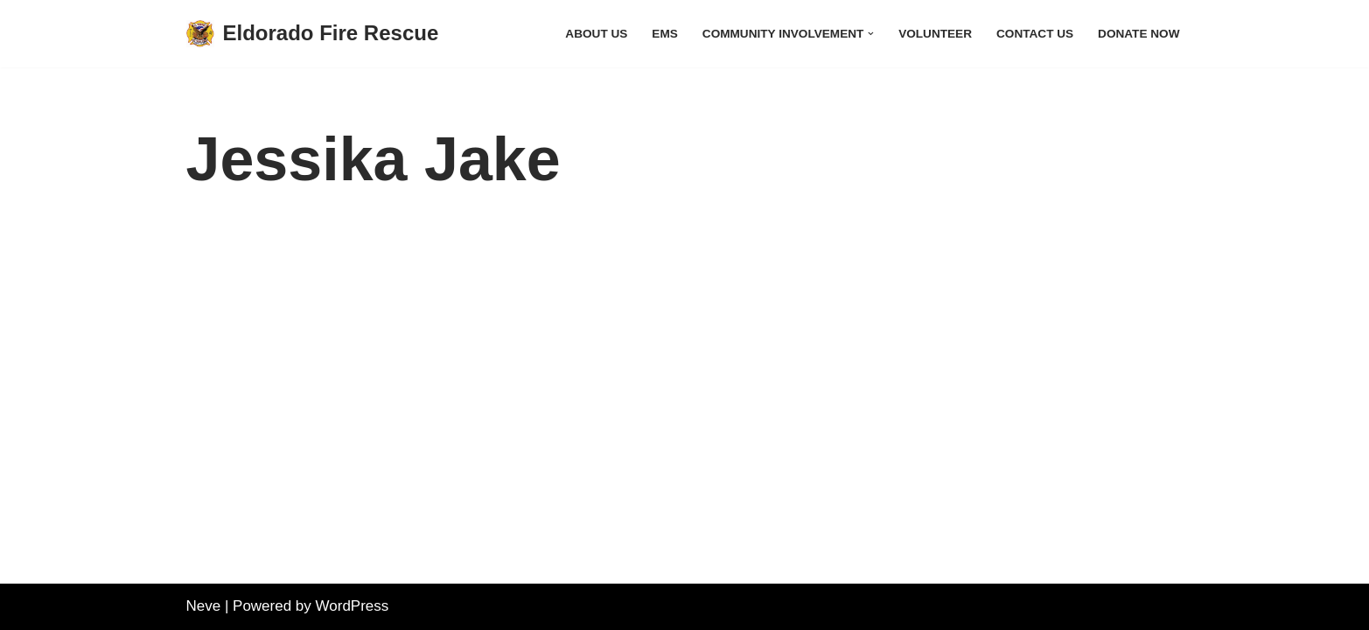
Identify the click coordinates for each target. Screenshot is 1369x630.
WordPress (352, 606)
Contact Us (1034, 33)
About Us (596, 33)
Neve (203, 606)
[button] (871, 34)
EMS (664, 33)
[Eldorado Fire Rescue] (312, 34)
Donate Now (1138, 33)
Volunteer (935, 33)
